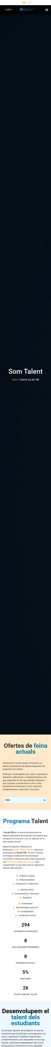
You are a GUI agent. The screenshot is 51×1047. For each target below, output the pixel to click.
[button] (46, 10)
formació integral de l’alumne (21, 862)
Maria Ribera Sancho (24, 849)
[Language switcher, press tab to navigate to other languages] (25, 2)
